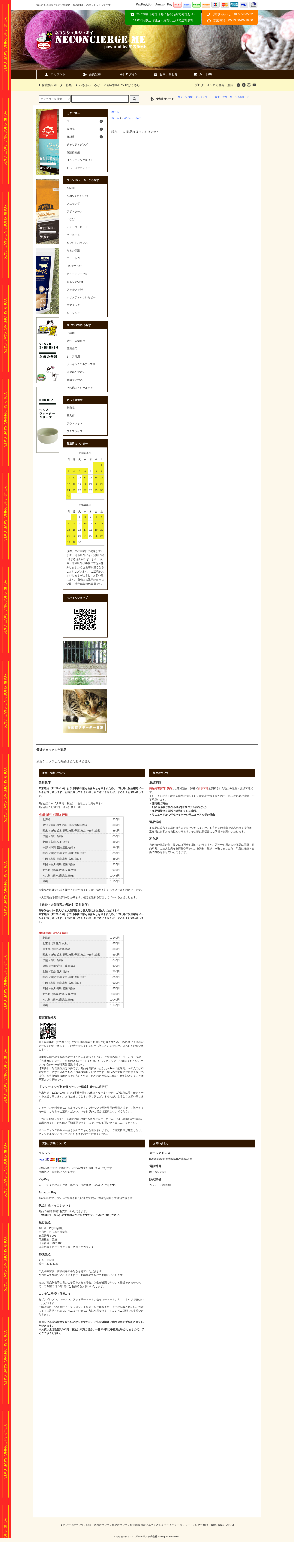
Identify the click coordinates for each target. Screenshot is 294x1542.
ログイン (128, 74)
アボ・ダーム (74, 211)
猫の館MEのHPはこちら (121, 85)
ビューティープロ (77, 273)
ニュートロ (73, 258)
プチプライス (74, 431)
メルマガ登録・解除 (219, 85)
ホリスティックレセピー (81, 297)
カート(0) (202, 74)
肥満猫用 (72, 348)
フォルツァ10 (75, 289)
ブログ (199, 85)
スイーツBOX (185, 97)
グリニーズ (73, 234)
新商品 (71, 407)
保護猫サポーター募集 (54, 85)
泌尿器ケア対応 (76, 372)
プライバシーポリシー (177, 1524)
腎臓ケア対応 (74, 379)
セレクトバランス (77, 242)
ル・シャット (74, 312)
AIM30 (71, 187)
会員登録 (91, 74)
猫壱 (217, 97)
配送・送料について (98, 1524)
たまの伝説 (73, 250)
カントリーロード (77, 227)
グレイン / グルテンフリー (82, 364)
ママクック (73, 305)
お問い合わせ (165, 74)
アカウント (54, 74)
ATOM (230, 1524)
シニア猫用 (73, 356)
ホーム (115, 111)
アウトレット (74, 423)
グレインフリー (203, 97)
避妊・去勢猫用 (76, 340)
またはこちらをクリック (101, 1060)
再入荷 (71, 415)
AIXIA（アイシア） (78, 195)
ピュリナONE (75, 281)
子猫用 (71, 333)
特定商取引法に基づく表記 (145, 1524)
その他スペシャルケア (80, 387)
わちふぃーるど (87, 85)
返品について (120, 1524)
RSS (221, 1524)
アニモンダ (73, 203)
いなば (71, 219)
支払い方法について (72, 1524)
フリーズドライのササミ (235, 97)
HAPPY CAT (74, 266)
